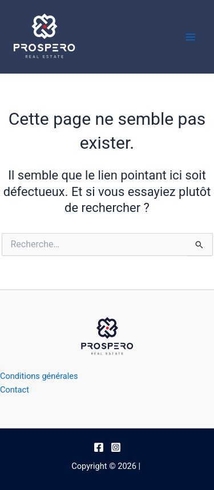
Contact (14, 390)
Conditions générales (39, 376)
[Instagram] (116, 447)
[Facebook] (99, 447)
